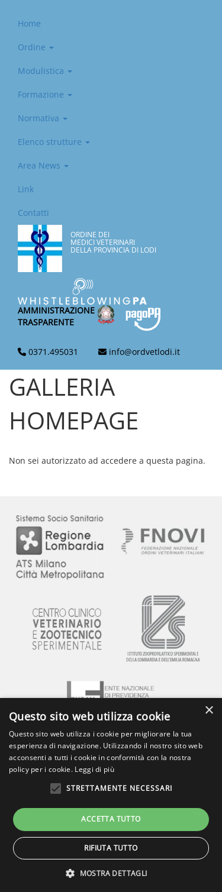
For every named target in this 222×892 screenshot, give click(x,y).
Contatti (33, 212)
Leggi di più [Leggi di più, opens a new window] (94, 769)
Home (29, 23)
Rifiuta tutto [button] (110, 848)
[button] (111, 872)
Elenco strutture (54, 141)
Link (26, 189)
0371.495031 (53, 351)
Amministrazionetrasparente (56, 316)
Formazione (45, 94)
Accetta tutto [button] (110, 819)
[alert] (111, 795)
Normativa (42, 118)
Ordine (36, 47)
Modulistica (45, 70)
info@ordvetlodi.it (144, 351)
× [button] (208, 710)
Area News (43, 165)
